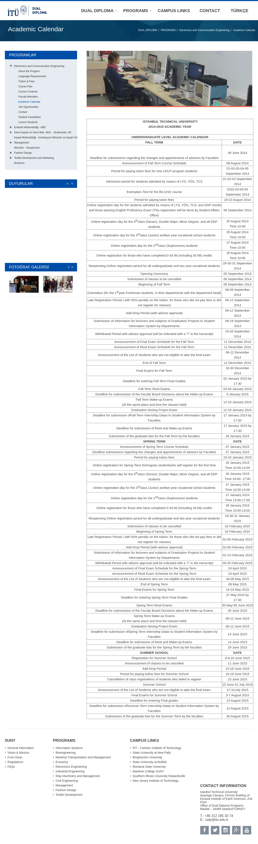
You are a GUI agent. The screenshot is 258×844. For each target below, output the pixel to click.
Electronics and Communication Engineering (204, 30)
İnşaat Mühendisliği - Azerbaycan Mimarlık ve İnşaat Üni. (46, 137)
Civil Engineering (67, 780)
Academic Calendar (244, 30)
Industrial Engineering (70, 771)
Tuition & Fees (26, 81)
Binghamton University (147, 757)
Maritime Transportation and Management (83, 757)
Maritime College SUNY (148, 771)
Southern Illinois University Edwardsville (159, 776)
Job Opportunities (28, 106)
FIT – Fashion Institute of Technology (157, 748)
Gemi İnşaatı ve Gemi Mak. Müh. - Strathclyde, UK (42, 132)
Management (21, 142)
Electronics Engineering (71, 766)
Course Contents (28, 91)
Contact (22, 112)
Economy (62, 762)
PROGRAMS (168, 30)
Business (19, 163)
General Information (20, 748)
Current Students (28, 122)
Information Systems (69, 748)
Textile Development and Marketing (34, 157)
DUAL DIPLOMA (147, 30)
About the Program (29, 71)
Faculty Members (28, 96)
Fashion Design (23, 152)
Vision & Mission (18, 752)
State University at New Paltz (152, 752)
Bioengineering (65, 752)
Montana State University (149, 766)
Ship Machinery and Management (78, 776)
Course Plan (25, 86)
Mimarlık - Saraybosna (27, 147)
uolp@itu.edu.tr (216, 819)
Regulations (15, 762)
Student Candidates (29, 117)
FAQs (11, 766)
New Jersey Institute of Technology (156, 780)
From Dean (14, 757)
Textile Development (69, 794)
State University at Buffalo (150, 762)
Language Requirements (32, 76)
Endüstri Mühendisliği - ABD (30, 127)
